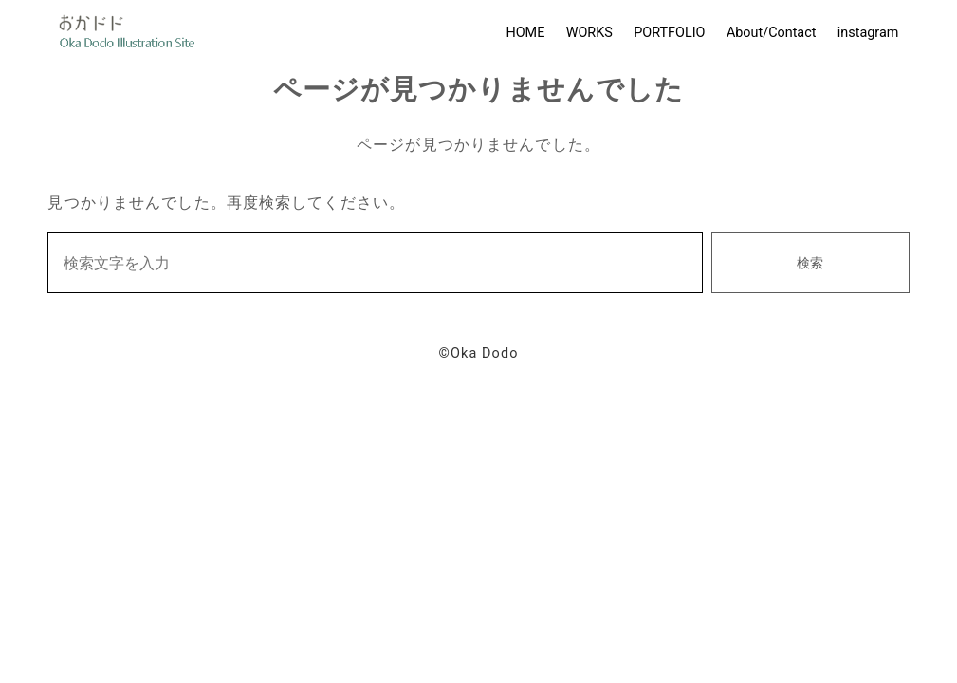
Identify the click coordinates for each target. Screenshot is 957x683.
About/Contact (772, 33)
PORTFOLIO (669, 33)
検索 (810, 263)
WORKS (589, 33)
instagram (868, 33)
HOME (525, 33)
